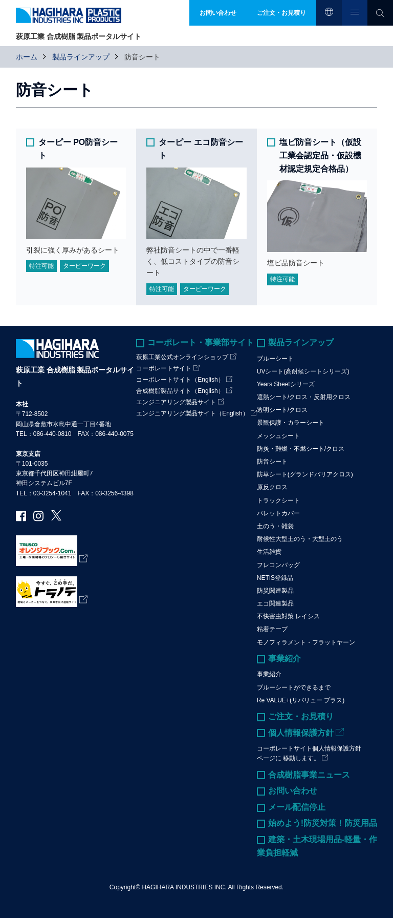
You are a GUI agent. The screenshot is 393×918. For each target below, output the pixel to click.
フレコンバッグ (278, 565)
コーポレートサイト (163, 368)
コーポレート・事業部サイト (200, 342)
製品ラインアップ (81, 57)
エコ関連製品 (275, 603)
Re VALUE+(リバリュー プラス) (300, 700)
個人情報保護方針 (301, 732)
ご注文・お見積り (301, 716)
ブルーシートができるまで (294, 687)
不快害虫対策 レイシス (288, 616)
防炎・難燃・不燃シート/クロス (300, 448)
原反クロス (272, 487)
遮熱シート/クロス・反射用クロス (304, 397)
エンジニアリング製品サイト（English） (192, 413)
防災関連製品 (275, 590)
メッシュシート (278, 436)
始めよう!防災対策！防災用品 (322, 823)
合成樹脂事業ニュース (309, 774)
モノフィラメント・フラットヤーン (306, 642)
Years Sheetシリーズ (286, 384)
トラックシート (278, 500)
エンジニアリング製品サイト (176, 402)
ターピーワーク (84, 265)
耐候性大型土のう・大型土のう (300, 539)
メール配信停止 (296, 807)
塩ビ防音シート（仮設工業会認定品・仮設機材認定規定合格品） (320, 155)
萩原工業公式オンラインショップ (182, 357)
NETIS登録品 (275, 577)
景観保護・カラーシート (290, 422)
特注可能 (41, 265)
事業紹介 (284, 658)
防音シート (272, 461)
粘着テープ (272, 629)
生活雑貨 (269, 551)
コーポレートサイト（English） (180, 379)
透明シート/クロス (282, 409)
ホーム (26, 57)
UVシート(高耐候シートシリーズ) (303, 371)
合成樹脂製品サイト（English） (180, 390)
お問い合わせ (292, 790)
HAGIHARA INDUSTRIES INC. (184, 887)
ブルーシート (275, 358)
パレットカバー (278, 513)
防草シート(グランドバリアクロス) (305, 474)
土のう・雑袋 (275, 526)
